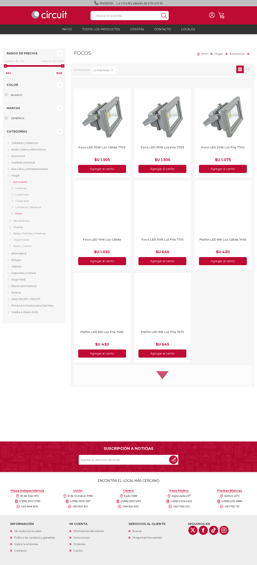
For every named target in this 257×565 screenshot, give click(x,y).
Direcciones (81, 539)
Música (16, 294)
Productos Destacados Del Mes (32, 307)
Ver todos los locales (27, 532)
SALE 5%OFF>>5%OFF (26, 300)
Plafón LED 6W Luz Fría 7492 (102, 333)
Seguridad (18, 281)
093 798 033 (181, 508)
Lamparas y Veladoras (28, 208)
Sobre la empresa (26, 545)
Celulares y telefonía (24, 144)
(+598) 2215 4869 (231, 503)
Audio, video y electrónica (28, 151)
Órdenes (79, 545)
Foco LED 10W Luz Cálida (102, 241)
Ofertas (16, 268)
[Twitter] (193, 532)
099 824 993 (131, 508)
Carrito (218, 16)
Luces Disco (22, 196)
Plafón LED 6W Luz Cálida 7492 (223, 241)
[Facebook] (203, 532)
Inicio (204, 55)
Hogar (15, 177)
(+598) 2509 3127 (80, 503)
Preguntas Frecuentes (147, 539)
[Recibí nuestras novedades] (124, 461)
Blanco (16, 96)
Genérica (17, 120)
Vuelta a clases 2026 (24, 313)
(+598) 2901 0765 (29, 503)
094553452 (106, 3)
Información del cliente (88, 532)
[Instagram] (224, 532)
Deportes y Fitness (23, 274)
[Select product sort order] (104, 72)
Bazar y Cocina (22, 247)
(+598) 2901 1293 (131, 503)
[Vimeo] (213, 532)
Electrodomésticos (24, 287)
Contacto (20, 552)
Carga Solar (22, 202)
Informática (18, 255)
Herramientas (21, 222)
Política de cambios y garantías (34, 539)
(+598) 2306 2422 (181, 503)
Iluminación (20, 183)
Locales (188, 31)
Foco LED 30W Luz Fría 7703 (162, 149)
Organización (21, 241)
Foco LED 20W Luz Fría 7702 (223, 149)
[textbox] (125, 16)
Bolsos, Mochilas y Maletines (29, 235)
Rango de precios (22, 55)
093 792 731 (232, 508)
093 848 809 (29, 508)
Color (12, 87)
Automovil (18, 157)
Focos (18, 215)
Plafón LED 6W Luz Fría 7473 (162, 333)
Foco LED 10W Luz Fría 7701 (162, 241)
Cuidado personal (23, 164)
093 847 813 (80, 508)
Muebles (18, 228)
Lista (247, 71)
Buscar (137, 532)
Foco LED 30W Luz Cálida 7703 (102, 149)
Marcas (13, 110)
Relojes (16, 261)
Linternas (20, 190)
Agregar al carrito (102, 171)
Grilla (240, 71)
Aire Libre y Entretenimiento (29, 170)
